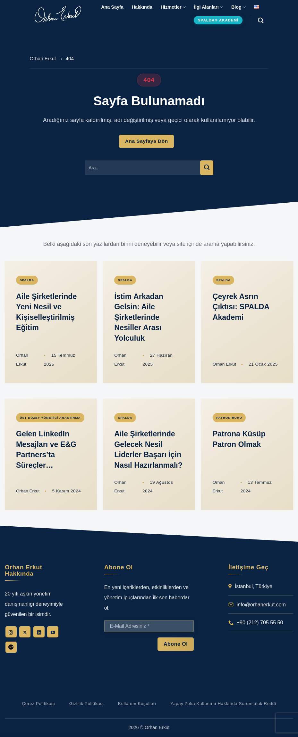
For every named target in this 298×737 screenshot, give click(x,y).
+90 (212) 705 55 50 (260, 622)
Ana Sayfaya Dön (146, 141)
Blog (238, 7)
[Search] (260, 20)
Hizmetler (173, 7)
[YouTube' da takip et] (52, 631)
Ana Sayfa (112, 7)
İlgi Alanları (208, 7)
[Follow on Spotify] (11, 647)
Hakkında (142, 7)
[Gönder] (206, 167)
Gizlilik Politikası (86, 703)
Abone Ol (176, 643)
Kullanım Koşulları (137, 703)
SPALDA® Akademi (218, 20)
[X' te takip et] (24, 631)
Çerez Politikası (38, 703)
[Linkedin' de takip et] (39, 631)
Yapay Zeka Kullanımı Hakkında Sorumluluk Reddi (223, 703)
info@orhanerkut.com (261, 604)
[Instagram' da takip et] (11, 631)
